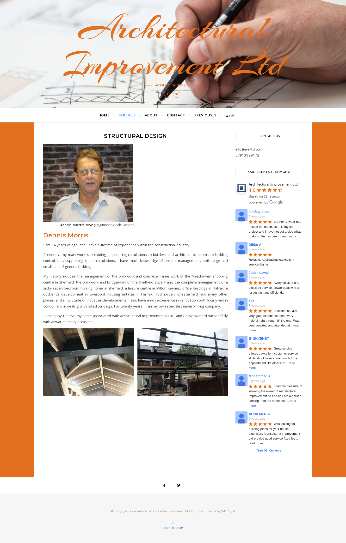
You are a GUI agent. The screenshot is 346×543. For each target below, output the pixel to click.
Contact (176, 115)
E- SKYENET (259, 338)
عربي (230, 115)
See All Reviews (269, 450)
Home (104, 115)
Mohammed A (260, 376)
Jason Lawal (259, 273)
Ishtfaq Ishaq (259, 212)
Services (127, 115)
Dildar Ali (256, 245)
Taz (251, 301)
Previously (205, 115)
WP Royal (228, 511)
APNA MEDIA (259, 414)
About (151, 115)
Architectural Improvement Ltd (173, 46)
